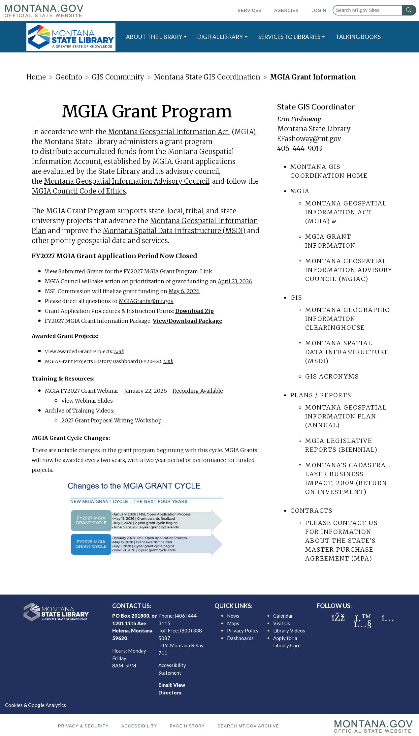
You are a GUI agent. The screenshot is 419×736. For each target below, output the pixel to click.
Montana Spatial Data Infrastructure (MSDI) (174, 231)
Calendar (283, 616)
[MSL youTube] (363, 624)
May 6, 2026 (184, 291)
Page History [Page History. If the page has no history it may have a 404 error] (187, 725)
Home (36, 77)
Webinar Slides (94, 400)
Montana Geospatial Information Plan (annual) (346, 416)
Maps (233, 623)
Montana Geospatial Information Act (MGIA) (346, 212)
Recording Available (198, 390)
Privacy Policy (243, 630)
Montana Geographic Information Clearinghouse (347, 318)
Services (250, 10)
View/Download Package (187, 321)
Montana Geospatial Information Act (168, 132)
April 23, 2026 (235, 281)
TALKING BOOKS (358, 36)
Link (206, 271)
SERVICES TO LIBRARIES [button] (289, 36)
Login (318, 10)
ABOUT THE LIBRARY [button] (154, 36)
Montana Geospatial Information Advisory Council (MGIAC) (349, 270)
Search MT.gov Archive (248, 725)
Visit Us (281, 623)
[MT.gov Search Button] (409, 10)
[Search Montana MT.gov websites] (374, 10)
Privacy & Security (83, 725)
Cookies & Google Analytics (35, 705)
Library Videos (289, 630)
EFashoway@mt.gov (309, 139)
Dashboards (240, 638)
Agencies (286, 10)
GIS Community (118, 77)
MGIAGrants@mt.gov (146, 301)
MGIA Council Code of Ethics (79, 191)
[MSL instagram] (388, 618)
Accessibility (139, 725)
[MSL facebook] (338, 618)
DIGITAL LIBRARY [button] (220, 36)
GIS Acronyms (332, 376)
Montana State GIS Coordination (207, 77)
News (233, 616)
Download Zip (194, 311)
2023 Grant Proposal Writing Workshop (111, 420)
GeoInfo (68, 77)
